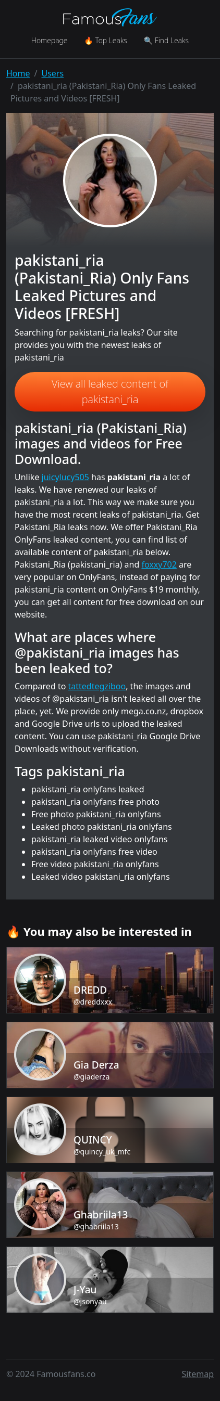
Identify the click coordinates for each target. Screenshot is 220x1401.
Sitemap (198, 1374)
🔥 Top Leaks (105, 40)
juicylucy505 (65, 477)
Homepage (49, 40)
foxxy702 (158, 564)
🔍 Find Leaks (166, 40)
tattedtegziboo (97, 686)
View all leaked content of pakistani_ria (110, 391)
